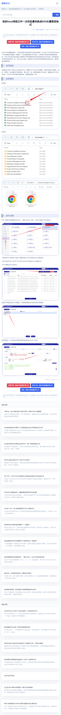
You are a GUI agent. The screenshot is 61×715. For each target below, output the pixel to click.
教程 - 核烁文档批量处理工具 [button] (30, 46)
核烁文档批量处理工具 (15, 9)
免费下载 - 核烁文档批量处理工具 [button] (18, 42)
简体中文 (38, 29)
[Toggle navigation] (57, 3)
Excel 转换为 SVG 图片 (30, 9)
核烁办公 (6, 3)
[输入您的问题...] (28, 14)
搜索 (56, 15)
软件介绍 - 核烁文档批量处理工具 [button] (42, 42)
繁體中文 (42, 29)
